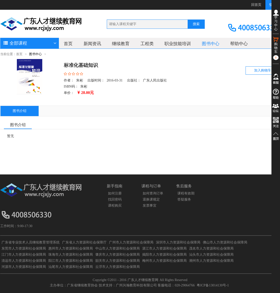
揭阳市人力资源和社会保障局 (164, 254)
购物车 (276, 48)
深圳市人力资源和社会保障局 (178, 242)
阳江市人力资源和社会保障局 (70, 261)
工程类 (147, 43)
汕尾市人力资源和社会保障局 (70, 267)
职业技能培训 (177, 43)
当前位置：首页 (11, 54)
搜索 (196, 24)
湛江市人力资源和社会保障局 (164, 248)
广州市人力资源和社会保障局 (131, 242)
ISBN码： (71, 86)
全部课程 (29, 43)
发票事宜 (149, 205)
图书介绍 (19, 111)
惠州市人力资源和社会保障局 (70, 248)
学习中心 (276, 20)
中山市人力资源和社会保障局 (117, 248)
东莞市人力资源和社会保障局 (23, 248)
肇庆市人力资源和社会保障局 (117, 254)
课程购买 (115, 205)
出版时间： (96, 80)
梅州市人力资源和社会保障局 (164, 261)
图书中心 (210, 43)
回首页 (256, 5)
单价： (69, 93)
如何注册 (115, 193)
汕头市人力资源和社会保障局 (211, 254)
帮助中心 (239, 43)
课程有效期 (185, 193)
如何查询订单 (153, 193)
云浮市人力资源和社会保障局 (117, 267)
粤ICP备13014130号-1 (213, 285)
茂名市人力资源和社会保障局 (211, 248)
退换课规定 (151, 199)
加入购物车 (262, 70)
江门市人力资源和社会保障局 (23, 254)
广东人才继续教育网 (143, 280)
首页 (68, 43)
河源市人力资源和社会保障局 (23, 267)
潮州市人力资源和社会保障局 (211, 261)
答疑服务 (184, 199)
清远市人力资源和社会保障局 (23, 261)
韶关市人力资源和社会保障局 (117, 261)
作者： (69, 80)
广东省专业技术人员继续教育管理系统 (30, 242)
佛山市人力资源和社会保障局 (225, 242)
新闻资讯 (92, 43)
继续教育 (120, 43)
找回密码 (115, 199)
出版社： (134, 80)
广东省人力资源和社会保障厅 (84, 242)
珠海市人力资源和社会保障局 (70, 254)
